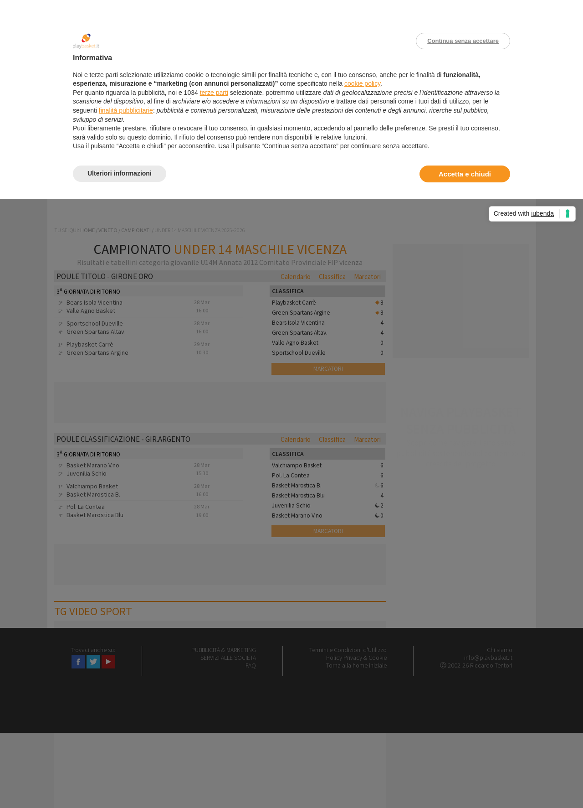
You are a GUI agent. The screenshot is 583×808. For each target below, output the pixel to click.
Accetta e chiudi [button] (465, 174)
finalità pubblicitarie (126, 110)
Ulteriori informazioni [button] (119, 173)
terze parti (214, 92)
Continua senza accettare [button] (463, 40)
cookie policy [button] (362, 83)
